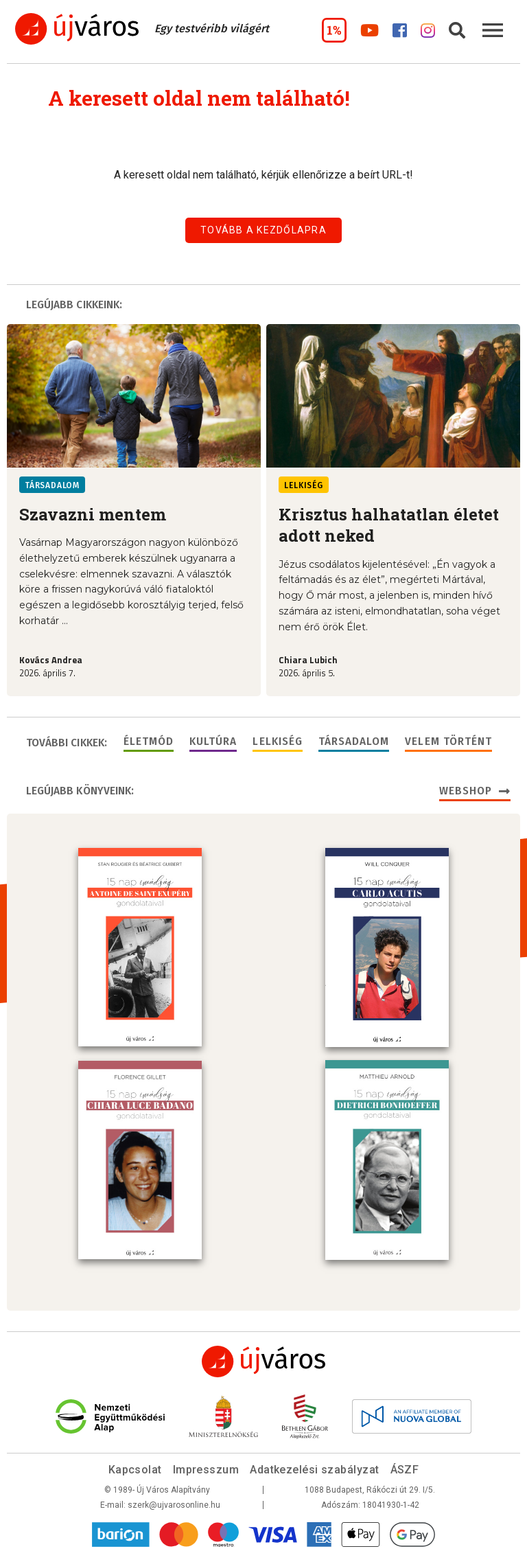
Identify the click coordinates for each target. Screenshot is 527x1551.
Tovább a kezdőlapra (263, 230)
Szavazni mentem (92, 514)
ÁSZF (404, 1466)
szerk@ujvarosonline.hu (174, 1502)
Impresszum (206, 1466)
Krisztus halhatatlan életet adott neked (389, 525)
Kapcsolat (135, 1466)
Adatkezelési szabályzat (314, 1466)
